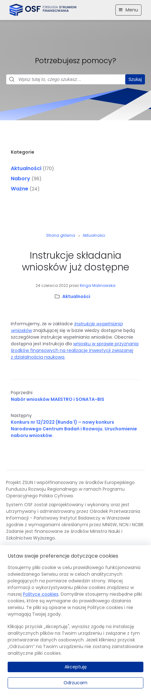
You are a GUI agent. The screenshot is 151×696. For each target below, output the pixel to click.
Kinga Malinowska (97, 285)
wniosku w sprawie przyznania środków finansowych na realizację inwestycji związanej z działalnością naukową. (75, 350)
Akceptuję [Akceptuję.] (76, 667)
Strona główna (60, 235)
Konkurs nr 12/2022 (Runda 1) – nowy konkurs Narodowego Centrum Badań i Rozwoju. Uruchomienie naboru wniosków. (74, 429)
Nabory (20, 178)
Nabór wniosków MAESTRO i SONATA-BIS (57, 399)
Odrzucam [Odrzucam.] (75, 682)
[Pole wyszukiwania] (75, 79)
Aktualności (26, 168)
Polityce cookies (40, 594)
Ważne (19, 188)
